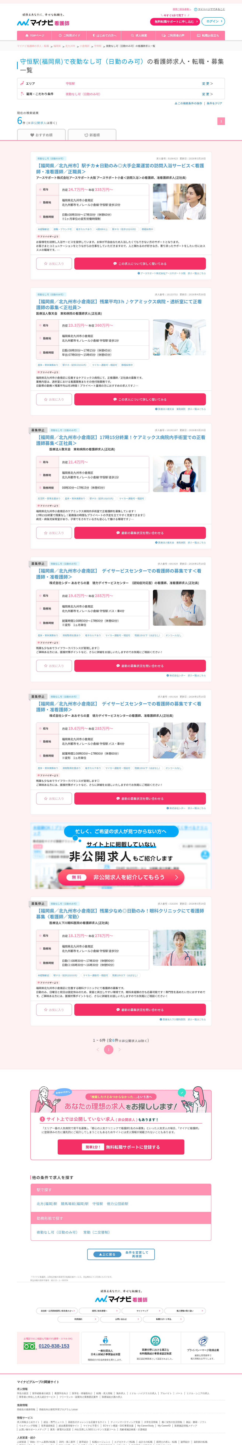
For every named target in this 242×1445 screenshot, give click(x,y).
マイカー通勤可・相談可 (104, 364)
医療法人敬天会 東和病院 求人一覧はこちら (182, 409)
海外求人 (120, 1393)
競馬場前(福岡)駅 (74, 1203)
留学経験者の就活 (41, 1393)
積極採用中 (147, 229)
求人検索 (141, 35)
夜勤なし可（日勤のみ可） (51, 158)
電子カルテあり (84, 229)
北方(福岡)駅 (47, 1203)
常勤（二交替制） (97, 1232)
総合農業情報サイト (69, 1425)
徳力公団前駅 (117, 1203)
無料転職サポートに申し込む (174, 21)
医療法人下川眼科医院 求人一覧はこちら (184, 1019)
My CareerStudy (145, 1425)
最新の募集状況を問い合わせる (140, 533)
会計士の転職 (145, 1442)
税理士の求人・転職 (166, 1442)
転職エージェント (101, 1442)
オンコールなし (174, 635)
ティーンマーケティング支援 (125, 1422)
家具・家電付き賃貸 (60, 1429)
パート (179, 1393)
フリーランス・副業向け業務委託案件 (78, 1397)
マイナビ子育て (91, 1425)
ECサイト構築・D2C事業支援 (118, 1425)
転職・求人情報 (104, 1393)
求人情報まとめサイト (28, 1422)
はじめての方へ (106, 35)
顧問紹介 (185, 1442)
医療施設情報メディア (186, 1425)
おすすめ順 (41, 134)
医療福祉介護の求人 (112, 1397)
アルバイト (166, 1393)
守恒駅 (97, 1203)
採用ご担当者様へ (182, 9)
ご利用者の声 (175, 35)
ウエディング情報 (28, 1425)
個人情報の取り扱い (185, 1311)
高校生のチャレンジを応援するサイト (87, 1422)
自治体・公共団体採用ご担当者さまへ (57, 1311)
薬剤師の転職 (200, 1442)
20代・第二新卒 (67, 1442)
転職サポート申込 (163, 1319)
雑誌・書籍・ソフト (196, 1422)
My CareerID (164, 1425)
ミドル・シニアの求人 (198, 1393)
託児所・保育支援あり (49, 498)
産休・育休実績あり (48, 364)
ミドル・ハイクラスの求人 (143, 1393)
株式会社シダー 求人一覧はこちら (188, 675)
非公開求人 (39, 123)
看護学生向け (61, 1393)
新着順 (92, 134)
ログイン (212, 21)
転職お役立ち (210, 35)
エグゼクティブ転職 (124, 1442)
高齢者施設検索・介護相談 (133, 1429)
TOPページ (37, 35)
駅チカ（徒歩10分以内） (124, 229)
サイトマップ (142, 1311)
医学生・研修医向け (82, 1393)
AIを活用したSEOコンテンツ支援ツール (95, 1429)
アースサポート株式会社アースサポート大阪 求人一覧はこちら (173, 273)
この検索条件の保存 (189, 103)
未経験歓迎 (43, 229)
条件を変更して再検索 (121, 1254)
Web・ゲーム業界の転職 (42, 1442)
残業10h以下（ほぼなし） (148, 635)
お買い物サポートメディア (32, 1429)
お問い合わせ (121, 1319)
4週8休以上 (102, 229)
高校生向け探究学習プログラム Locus (58, 1409)
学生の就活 (22, 1393)
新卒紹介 (83, 1442)
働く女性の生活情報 (172, 1422)
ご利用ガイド (71, 35)
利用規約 (78, 1319)
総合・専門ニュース (54, 1422)
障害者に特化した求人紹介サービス (37, 1397)
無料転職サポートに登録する (121, 1146)
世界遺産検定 (48, 1425)
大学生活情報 (151, 1422)
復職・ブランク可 (63, 229)
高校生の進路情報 (26, 1409)
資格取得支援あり (72, 635)
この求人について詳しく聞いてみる (140, 263)
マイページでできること (211, 9)
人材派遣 (21, 1442)
